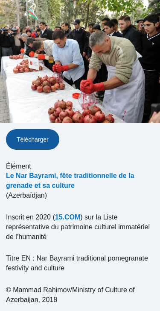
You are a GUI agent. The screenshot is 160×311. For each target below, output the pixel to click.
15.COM (68, 217)
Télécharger (33, 139)
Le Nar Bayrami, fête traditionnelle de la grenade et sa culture (70, 180)
